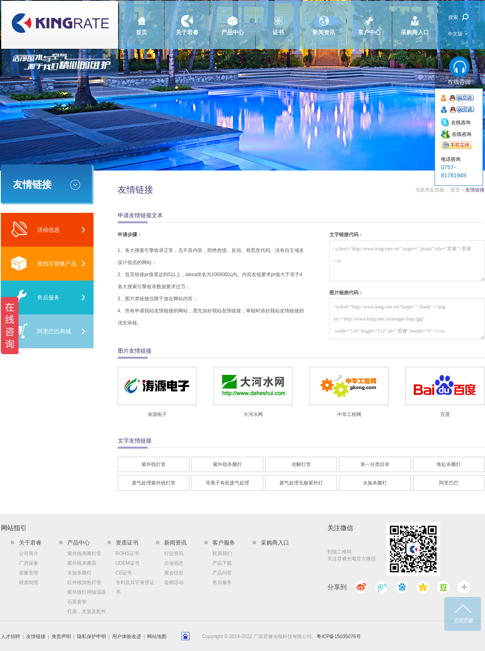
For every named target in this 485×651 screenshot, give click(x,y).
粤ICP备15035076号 (338, 636)
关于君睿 (187, 18)
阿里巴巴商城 (41, 331)
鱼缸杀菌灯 (449, 464)
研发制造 (28, 582)
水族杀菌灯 (375, 483)
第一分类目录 (374, 464)
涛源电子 (157, 414)
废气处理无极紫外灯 (301, 483)
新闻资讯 (323, 18)
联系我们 (222, 553)
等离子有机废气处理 (227, 483)
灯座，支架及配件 (86, 611)
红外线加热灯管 (84, 582)
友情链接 (36, 636)
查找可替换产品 (44, 263)
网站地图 (157, 636)
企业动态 (173, 563)
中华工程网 (349, 414)
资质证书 (127, 542)
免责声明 (61, 636)
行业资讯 (173, 553)
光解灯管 (301, 464)
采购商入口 (414, 18)
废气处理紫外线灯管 (153, 483)
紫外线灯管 (154, 464)
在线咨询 (460, 122)
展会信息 (173, 573)
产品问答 (222, 573)
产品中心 (232, 18)
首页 (141, 18)
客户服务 (223, 542)
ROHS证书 (127, 553)
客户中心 (369, 18)
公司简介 (28, 553)
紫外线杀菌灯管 (84, 553)
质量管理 (28, 573)
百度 (445, 414)
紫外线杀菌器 (81, 563)
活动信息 (35, 229)
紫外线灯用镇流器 (86, 592)
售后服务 (35, 297)
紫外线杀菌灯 (227, 464)
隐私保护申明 (91, 636)
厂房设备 (28, 563)
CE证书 (124, 573)
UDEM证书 (127, 563)
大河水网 (253, 414)
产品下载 (222, 563)
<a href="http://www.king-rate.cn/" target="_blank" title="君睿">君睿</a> (407, 260)
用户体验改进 (126, 636)
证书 (278, 18)
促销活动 (173, 582)
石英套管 (77, 602)
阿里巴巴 (448, 483)
